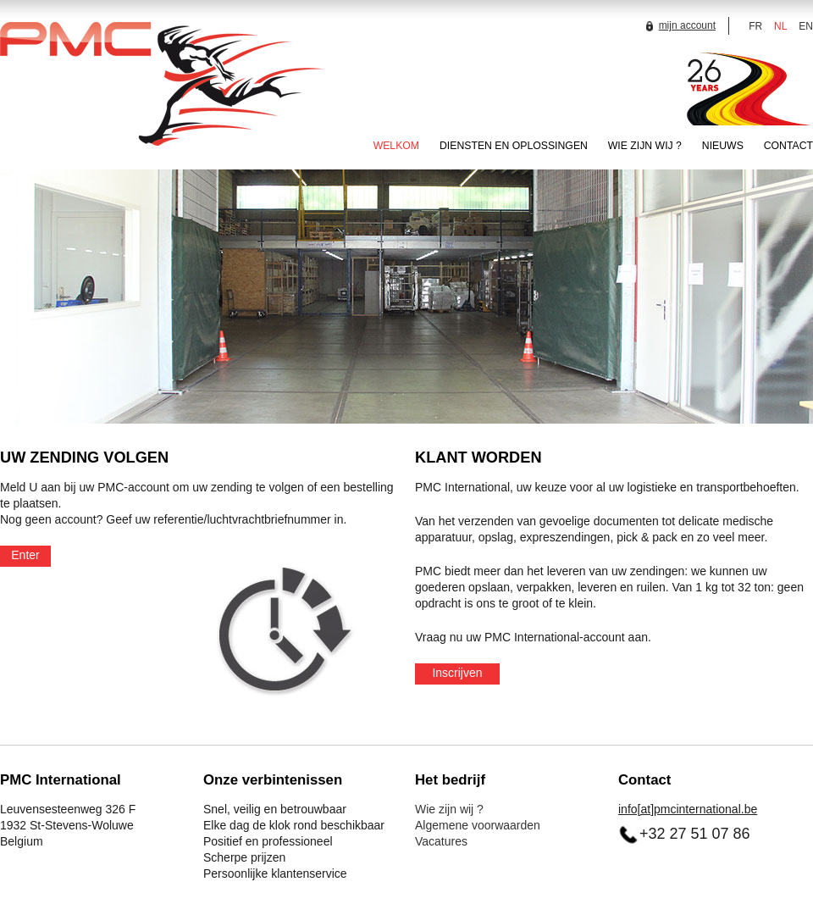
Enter (25, 555)
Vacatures (441, 841)
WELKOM (396, 146)
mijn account (679, 25)
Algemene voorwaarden (477, 825)
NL (780, 26)
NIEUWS (723, 146)
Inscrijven (457, 672)
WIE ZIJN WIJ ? (645, 146)
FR (755, 26)
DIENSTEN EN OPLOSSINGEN (514, 146)
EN (806, 26)
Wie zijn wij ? (449, 809)
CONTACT (788, 146)
